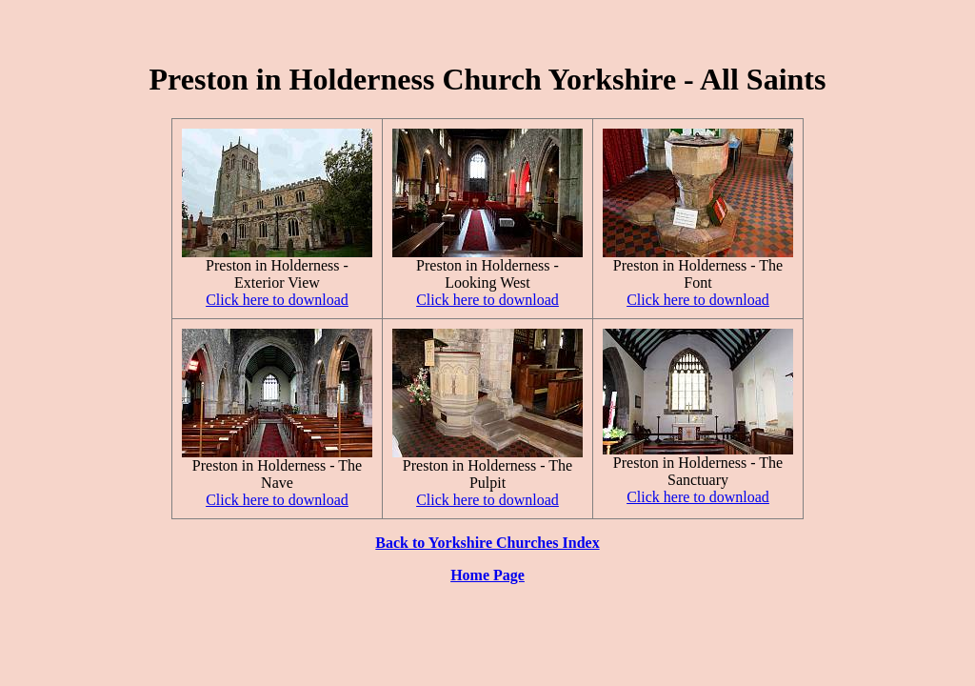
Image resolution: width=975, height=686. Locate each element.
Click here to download (277, 300)
